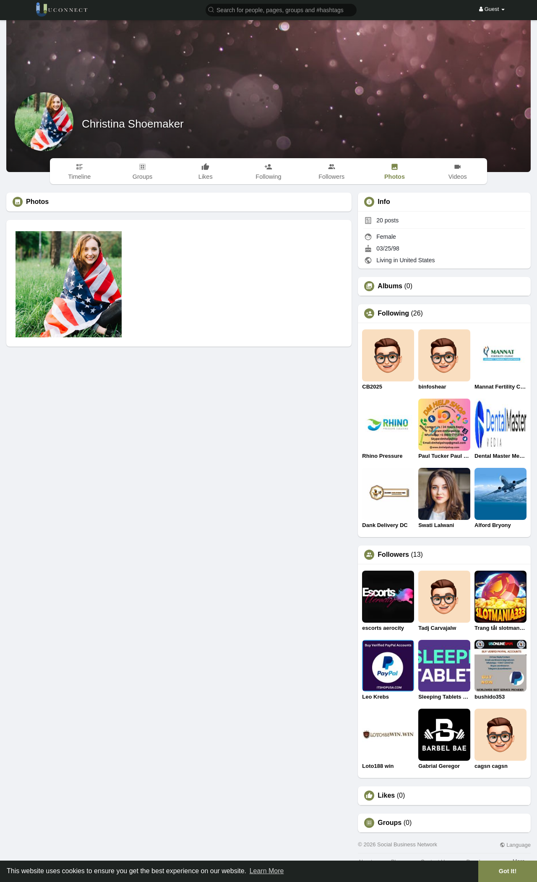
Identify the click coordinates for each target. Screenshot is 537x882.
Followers (393, 554)
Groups (389, 822)
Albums (390, 286)
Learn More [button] (267, 870)
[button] (281, 9)
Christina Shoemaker (133, 123)
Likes (386, 795)
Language (515, 845)
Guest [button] (492, 9)
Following (393, 313)
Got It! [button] (507, 871)
